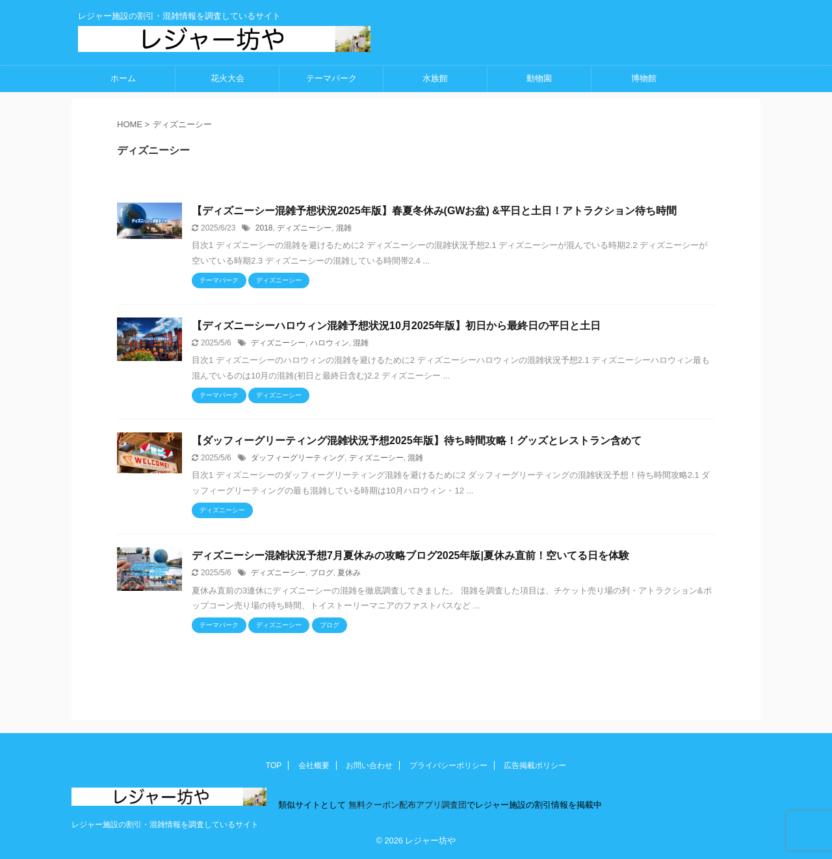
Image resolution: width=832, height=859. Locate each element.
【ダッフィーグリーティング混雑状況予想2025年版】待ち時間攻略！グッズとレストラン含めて (417, 440)
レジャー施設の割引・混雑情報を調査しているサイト (165, 824)
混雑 (344, 227)
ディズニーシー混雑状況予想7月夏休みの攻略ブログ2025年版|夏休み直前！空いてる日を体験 (410, 555)
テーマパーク (331, 78)
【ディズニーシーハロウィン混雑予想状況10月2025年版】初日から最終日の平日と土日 (396, 325)
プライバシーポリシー (449, 765)
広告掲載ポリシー (535, 765)
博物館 (643, 78)
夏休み (349, 572)
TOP (273, 765)
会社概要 (314, 765)
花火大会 (227, 78)
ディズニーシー (304, 227)
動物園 (539, 78)
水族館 (435, 78)
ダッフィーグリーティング (297, 457)
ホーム (123, 78)
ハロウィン (329, 342)
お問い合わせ (369, 765)
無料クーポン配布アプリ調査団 (406, 805)
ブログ (321, 572)
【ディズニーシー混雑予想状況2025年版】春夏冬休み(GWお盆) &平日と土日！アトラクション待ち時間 (434, 210)
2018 (264, 227)
